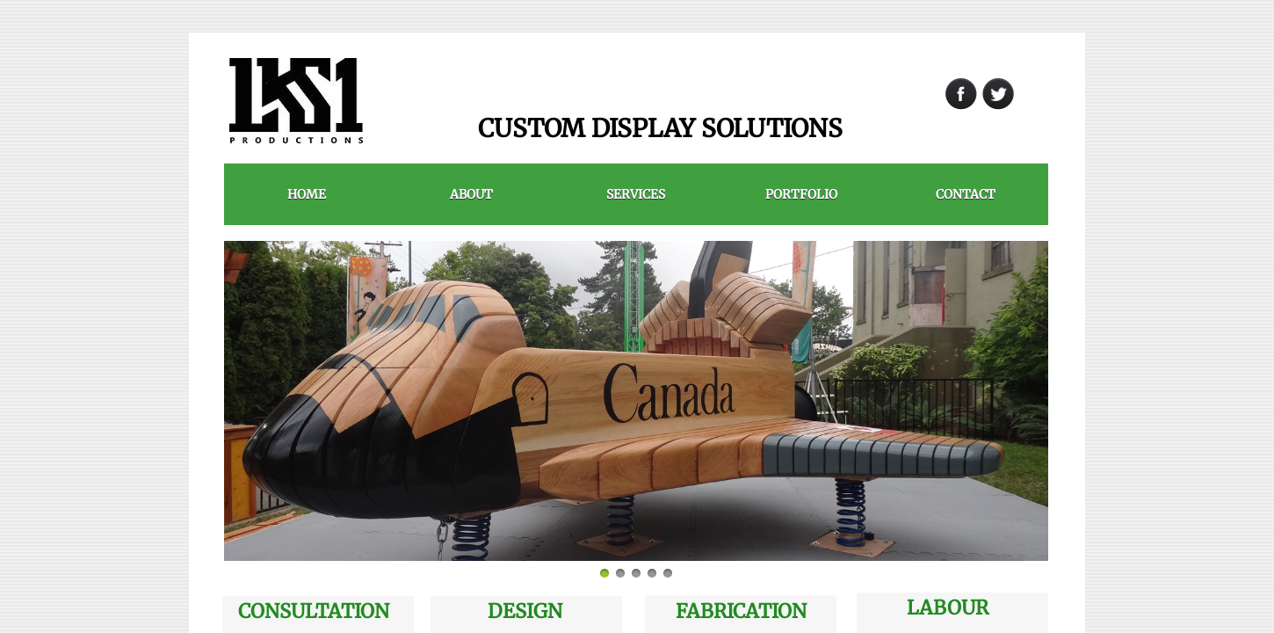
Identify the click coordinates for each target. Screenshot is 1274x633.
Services (635, 194)
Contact (965, 194)
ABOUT (471, 194)
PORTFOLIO (801, 194)
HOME (306, 194)
